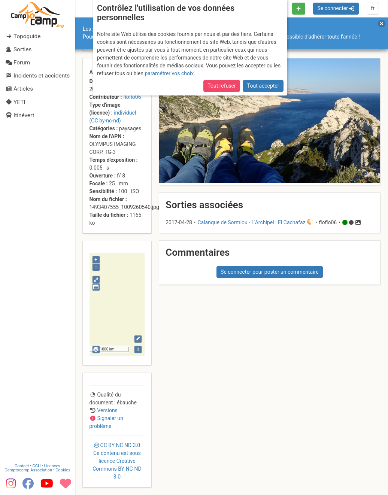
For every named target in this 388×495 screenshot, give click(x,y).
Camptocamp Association (28, 469)
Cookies (62, 469)
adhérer (317, 37)
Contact (22, 465)
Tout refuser (221, 86)
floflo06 (132, 97)
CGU (37, 465)
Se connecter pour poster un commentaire (270, 272)
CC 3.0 (117, 461)
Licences (52, 465)
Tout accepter (263, 86)
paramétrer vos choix (169, 73)
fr (373, 8)
